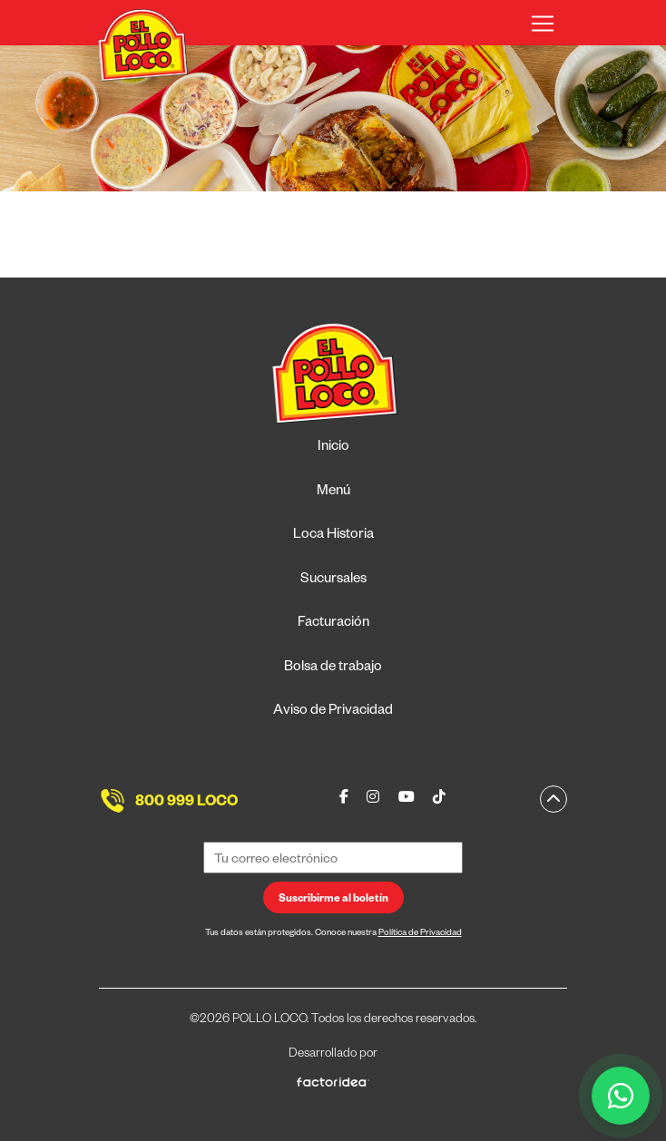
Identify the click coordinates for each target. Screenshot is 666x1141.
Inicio (333, 447)
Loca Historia (333, 535)
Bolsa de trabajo (333, 668)
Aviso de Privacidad (333, 711)
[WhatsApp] (621, 1096)
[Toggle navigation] (542, 23)
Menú (333, 492)
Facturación (333, 623)
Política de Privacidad (420, 934)
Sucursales (333, 580)
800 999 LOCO (186, 803)
